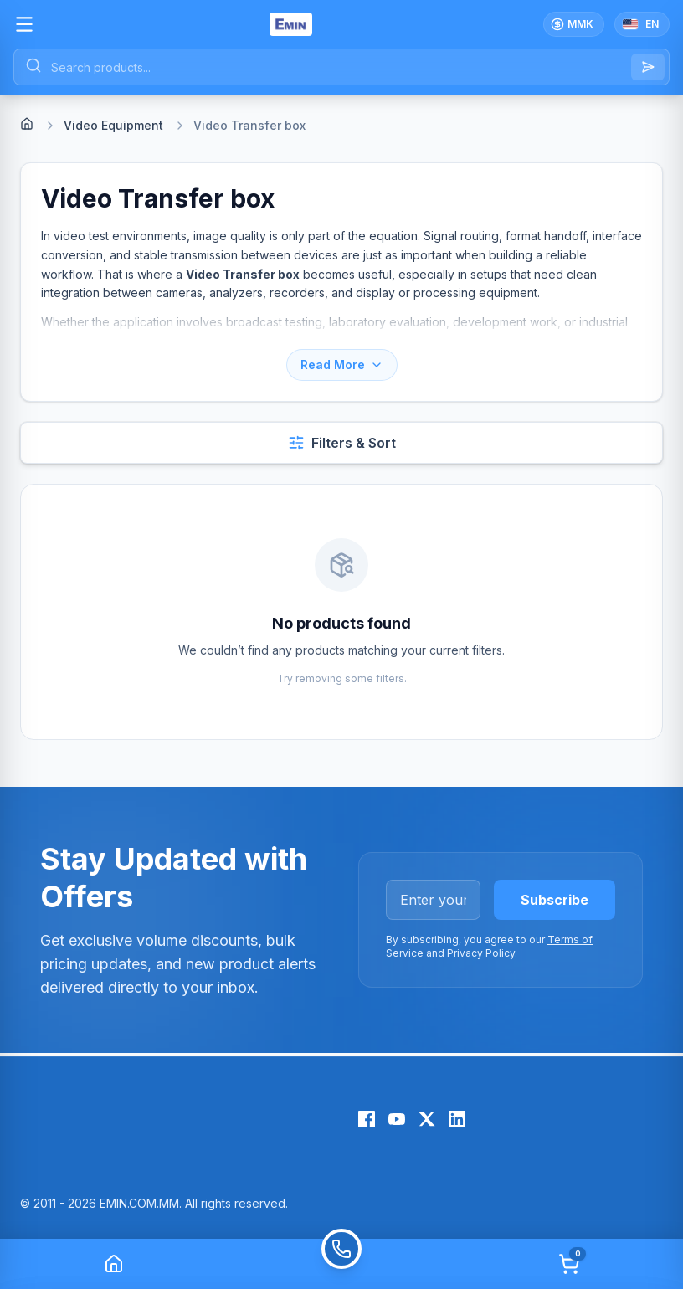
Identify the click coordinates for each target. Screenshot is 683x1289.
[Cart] (569, 1264)
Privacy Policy (481, 953)
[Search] (648, 67)
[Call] (341, 1264)
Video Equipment (113, 125)
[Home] (26, 124)
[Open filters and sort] (341, 443)
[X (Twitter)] (427, 1119)
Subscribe (554, 899)
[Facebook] (366, 1119)
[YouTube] (396, 1119)
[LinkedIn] (457, 1119)
